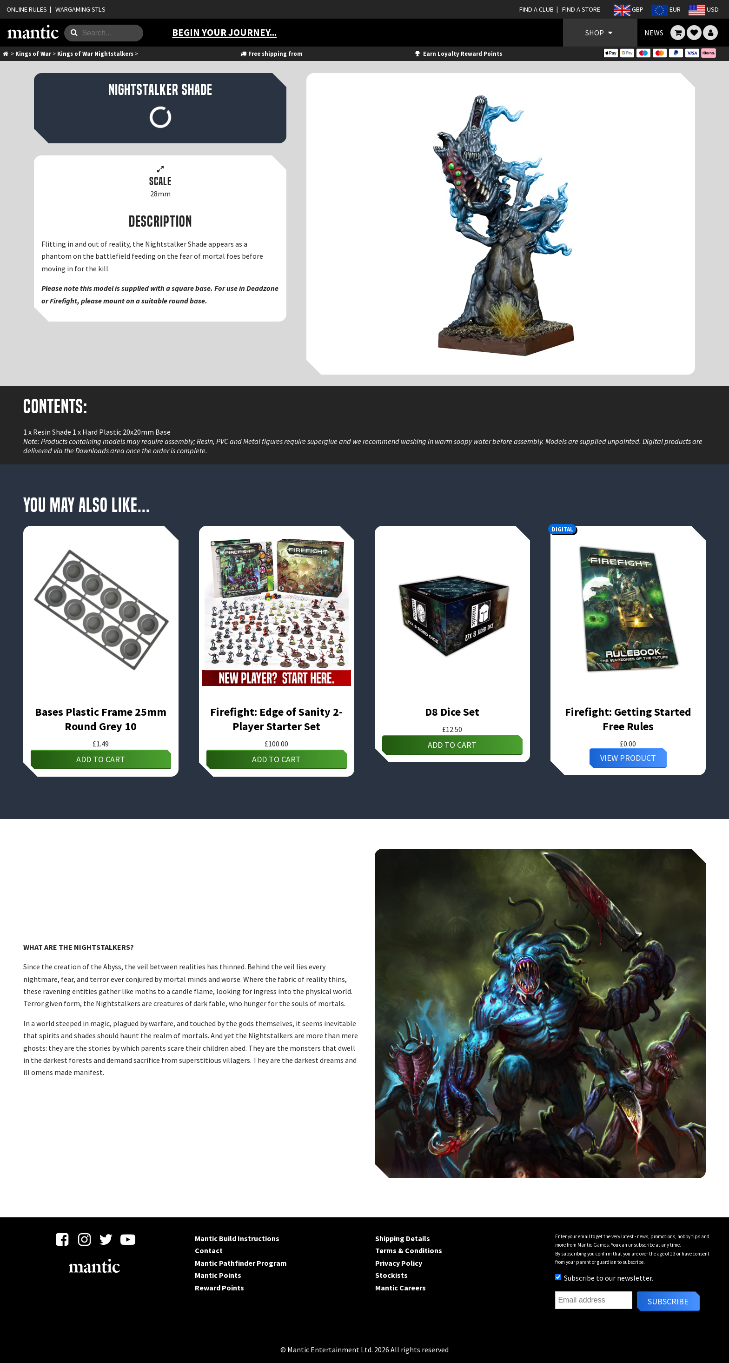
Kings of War (33, 53)
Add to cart (100, 759)
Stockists (391, 1275)
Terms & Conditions (408, 1250)
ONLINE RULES (27, 9)
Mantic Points (218, 1275)
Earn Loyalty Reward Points (458, 53)
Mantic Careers (400, 1287)
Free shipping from (271, 53)
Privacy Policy (398, 1263)
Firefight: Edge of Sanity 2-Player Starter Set (276, 719)
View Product (628, 757)
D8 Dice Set (452, 712)
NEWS (653, 32)
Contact (209, 1250)
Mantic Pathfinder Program (241, 1263)
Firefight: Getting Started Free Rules (628, 719)
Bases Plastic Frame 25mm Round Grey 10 (100, 719)
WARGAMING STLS (80, 9)
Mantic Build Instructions (237, 1238)
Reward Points (219, 1287)
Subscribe (668, 1301)
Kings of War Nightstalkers (95, 53)
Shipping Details (402, 1238)
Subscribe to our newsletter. (604, 1277)
